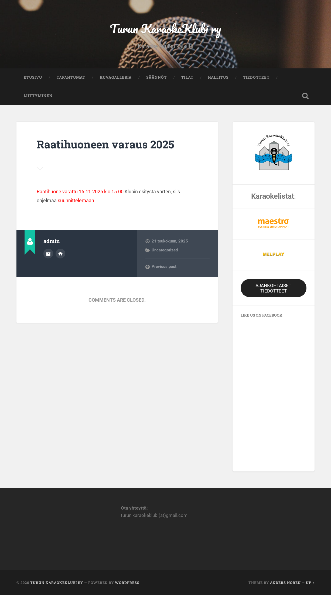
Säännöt (156, 77)
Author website (60, 253)
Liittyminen (38, 95)
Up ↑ (310, 582)
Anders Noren (285, 582)
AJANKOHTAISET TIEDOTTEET (273, 288)
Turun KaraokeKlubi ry (165, 28)
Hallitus (218, 77)
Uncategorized (165, 250)
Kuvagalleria (116, 77)
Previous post (164, 266)
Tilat (187, 77)
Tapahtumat (71, 77)
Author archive (48, 253)
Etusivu (33, 77)
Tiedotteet (256, 77)
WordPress (127, 582)
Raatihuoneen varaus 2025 (105, 144)
